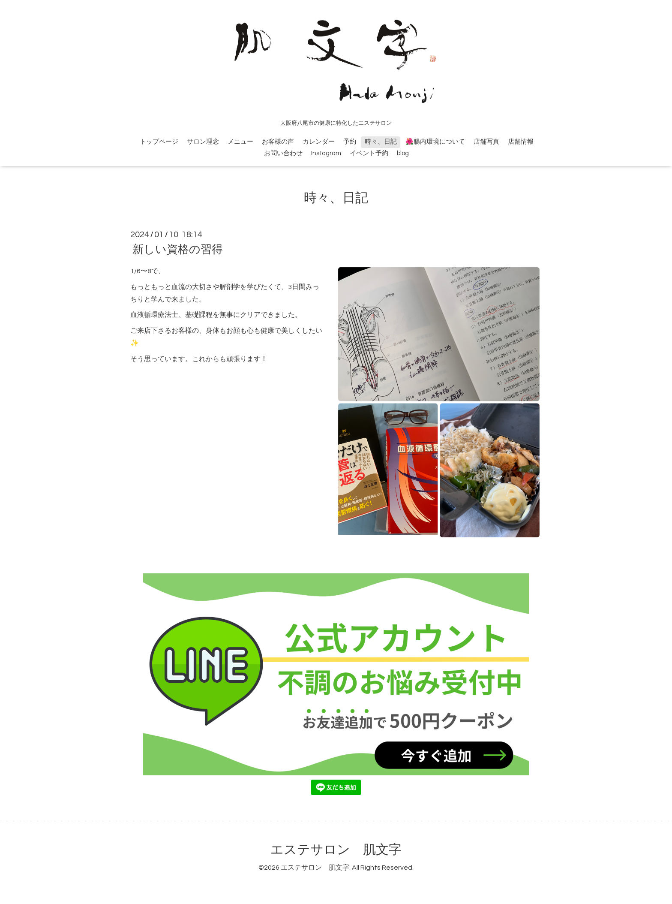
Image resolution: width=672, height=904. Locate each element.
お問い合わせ (283, 153)
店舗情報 (521, 142)
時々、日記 (381, 142)
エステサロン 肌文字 (336, 849)
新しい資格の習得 (177, 249)
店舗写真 (486, 142)
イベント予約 (369, 153)
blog (403, 153)
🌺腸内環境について (435, 142)
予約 (349, 142)
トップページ (159, 142)
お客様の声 (278, 142)
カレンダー (319, 142)
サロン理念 (203, 142)
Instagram (326, 153)
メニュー (240, 142)
